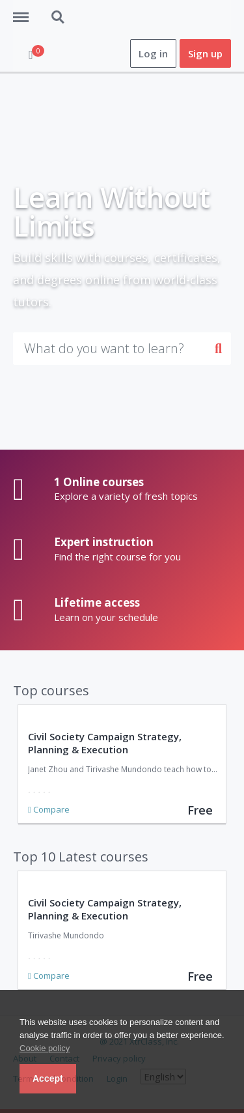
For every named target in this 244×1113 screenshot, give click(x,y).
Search (58, 17)
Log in (153, 53)
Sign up (205, 53)
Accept (48, 1078)
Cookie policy (45, 1048)
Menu (25, 11)
